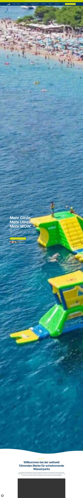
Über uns (44, 4)
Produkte (25, 4)
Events (51, 4)
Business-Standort (17, 4)
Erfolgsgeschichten (35, 4)
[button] (2, 495)
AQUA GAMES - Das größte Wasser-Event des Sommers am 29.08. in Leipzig (41, 1)
